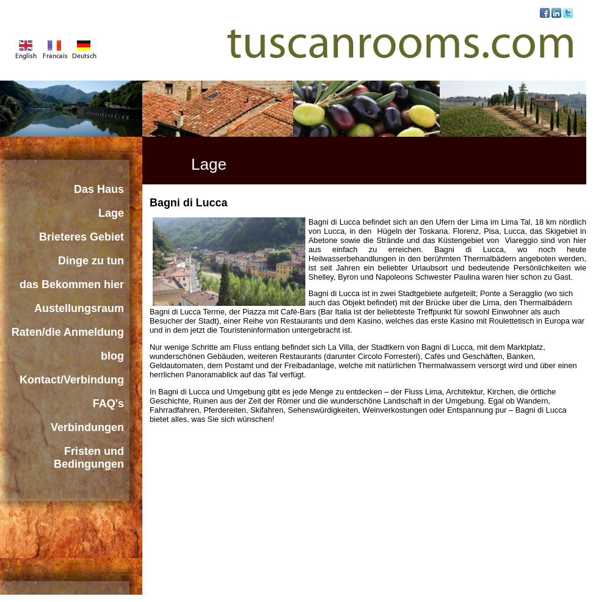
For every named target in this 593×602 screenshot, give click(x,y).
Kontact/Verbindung (72, 380)
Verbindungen (87, 427)
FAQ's (108, 403)
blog (112, 356)
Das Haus (99, 189)
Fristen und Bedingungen (89, 457)
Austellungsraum (79, 308)
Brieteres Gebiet (81, 237)
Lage (111, 213)
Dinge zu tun (91, 261)
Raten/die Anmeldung (68, 332)
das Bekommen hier (72, 284)
